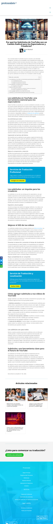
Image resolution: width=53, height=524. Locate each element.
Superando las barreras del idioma (19, 81)
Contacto (26, 485)
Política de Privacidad (26, 510)
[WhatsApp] (1, 266)
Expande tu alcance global (18, 85)
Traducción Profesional (26, 494)
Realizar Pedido (15, 286)
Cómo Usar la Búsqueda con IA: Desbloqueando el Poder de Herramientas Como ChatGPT (15, 429)
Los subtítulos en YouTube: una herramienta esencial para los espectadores (25, 79)
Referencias (26, 478)
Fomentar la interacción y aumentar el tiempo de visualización (24, 88)
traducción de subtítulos (33, 113)
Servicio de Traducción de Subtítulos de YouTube (26, 499)
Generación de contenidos (26, 497)
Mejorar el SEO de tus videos (15, 87)
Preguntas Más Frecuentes (26, 475)
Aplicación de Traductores (26, 483)
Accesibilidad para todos (17, 80)
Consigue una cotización (17, 180)
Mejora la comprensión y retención (19, 83)
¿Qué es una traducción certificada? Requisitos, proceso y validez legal (36, 405)
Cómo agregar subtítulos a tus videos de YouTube (20, 91)
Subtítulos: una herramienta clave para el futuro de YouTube (22, 92)
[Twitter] (1, 260)
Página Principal (26, 472)
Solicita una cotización (14, 455)
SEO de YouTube (38, 228)
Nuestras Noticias (26, 480)
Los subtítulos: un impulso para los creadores (19, 84)
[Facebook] (1, 257)
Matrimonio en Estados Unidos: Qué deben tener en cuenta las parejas (15, 405)
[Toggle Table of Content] (38, 77)
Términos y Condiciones (26, 508)
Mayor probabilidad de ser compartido (20, 89)
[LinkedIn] (1, 263)
